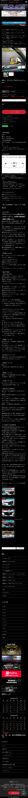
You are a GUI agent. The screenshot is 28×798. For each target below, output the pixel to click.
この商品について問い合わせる (9, 121)
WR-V (23, 32)
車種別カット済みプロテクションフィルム (14, 29)
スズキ (4, 628)
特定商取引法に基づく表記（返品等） (10, 118)
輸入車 (4, 634)
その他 (4, 595)
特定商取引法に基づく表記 (8, 764)
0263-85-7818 (14, 2)
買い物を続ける (5, 123)
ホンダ (4, 31)
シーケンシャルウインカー (8, 586)
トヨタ (4, 606)
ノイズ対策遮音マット (7, 570)
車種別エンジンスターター (8, 561)
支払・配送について (7, 752)
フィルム (4, 34)
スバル (4, 609)
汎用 (3, 637)
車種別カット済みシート (11, 32)
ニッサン (4, 622)
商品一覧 (4, 749)
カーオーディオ (6, 564)
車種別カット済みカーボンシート (9, 42)
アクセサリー (5, 592)
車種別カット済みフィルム (11, 35)
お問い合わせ (5, 758)
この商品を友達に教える (7, 119)
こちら (12, 257)
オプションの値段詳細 (7, 116)
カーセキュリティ (6, 558)
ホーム (3, 29)
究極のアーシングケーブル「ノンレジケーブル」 (13, 574)
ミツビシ (4, 631)
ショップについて (6, 755)
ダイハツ (4, 619)
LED (3, 589)
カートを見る (5, 761)
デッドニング (5, 567)
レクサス (4, 625)
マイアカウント (6, 770)
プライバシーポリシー (7, 767)
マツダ (4, 615)
